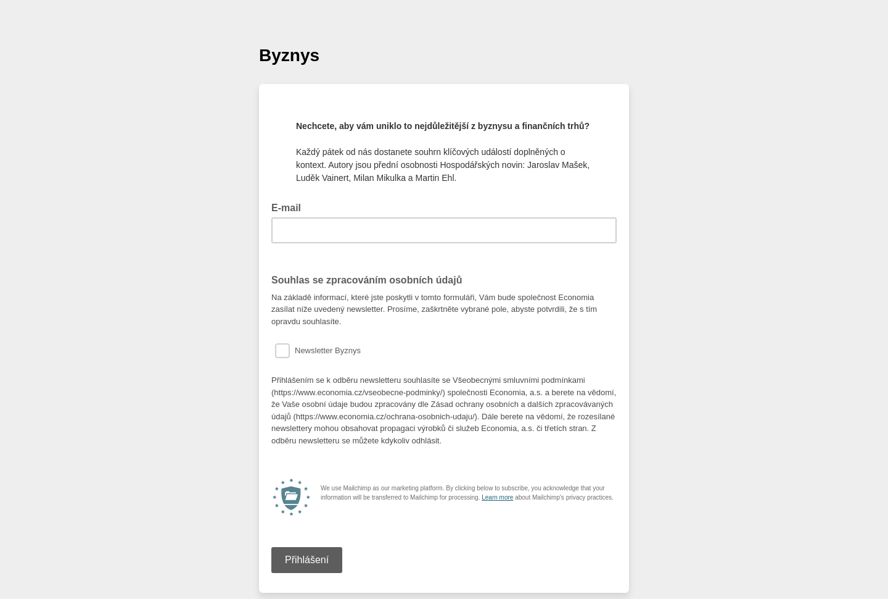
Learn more (497, 497)
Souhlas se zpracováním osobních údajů (366, 280)
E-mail (289, 207)
